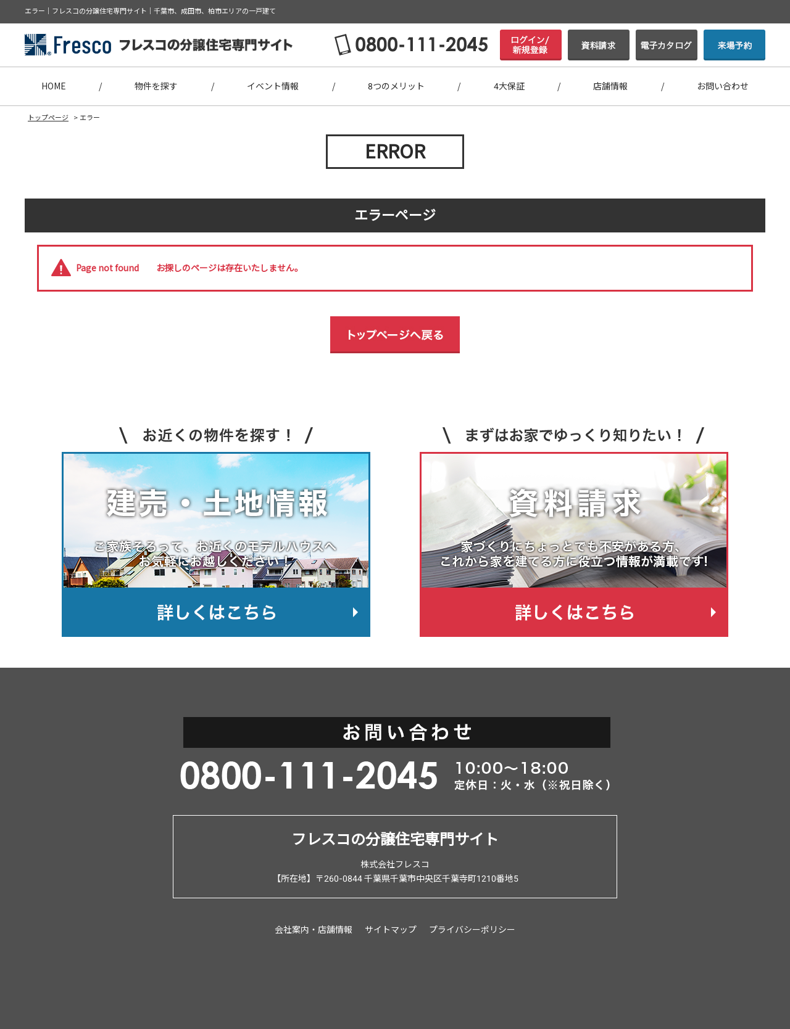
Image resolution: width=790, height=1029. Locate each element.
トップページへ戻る (395, 334)
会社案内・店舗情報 (313, 930)
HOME (53, 86)
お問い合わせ (723, 86)
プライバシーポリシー (472, 930)
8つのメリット (396, 86)
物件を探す (156, 86)
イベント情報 (273, 86)
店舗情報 (610, 86)
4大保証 (509, 86)
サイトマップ (391, 930)
